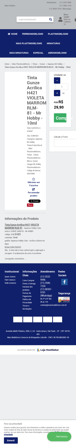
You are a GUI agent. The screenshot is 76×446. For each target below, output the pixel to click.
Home (14, 33)
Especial (38, 52)
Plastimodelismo (58, 33)
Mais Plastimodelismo (29, 43)
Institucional (11, 271)
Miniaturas (53, 43)
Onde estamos (10, 282)
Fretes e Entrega (29, 283)
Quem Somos (10, 276)
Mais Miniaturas (19, 52)
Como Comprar (28, 280)
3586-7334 (65, 5)
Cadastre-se (67, 22)
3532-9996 (65, 2)
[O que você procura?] (50, 19)
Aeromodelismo (57, 52)
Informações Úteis (29, 273)
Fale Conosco (10, 279)
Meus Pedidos (10, 5)
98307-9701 (60, 8)
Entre (66, 19)
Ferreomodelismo (32, 33)
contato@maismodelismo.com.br (53, 305)
